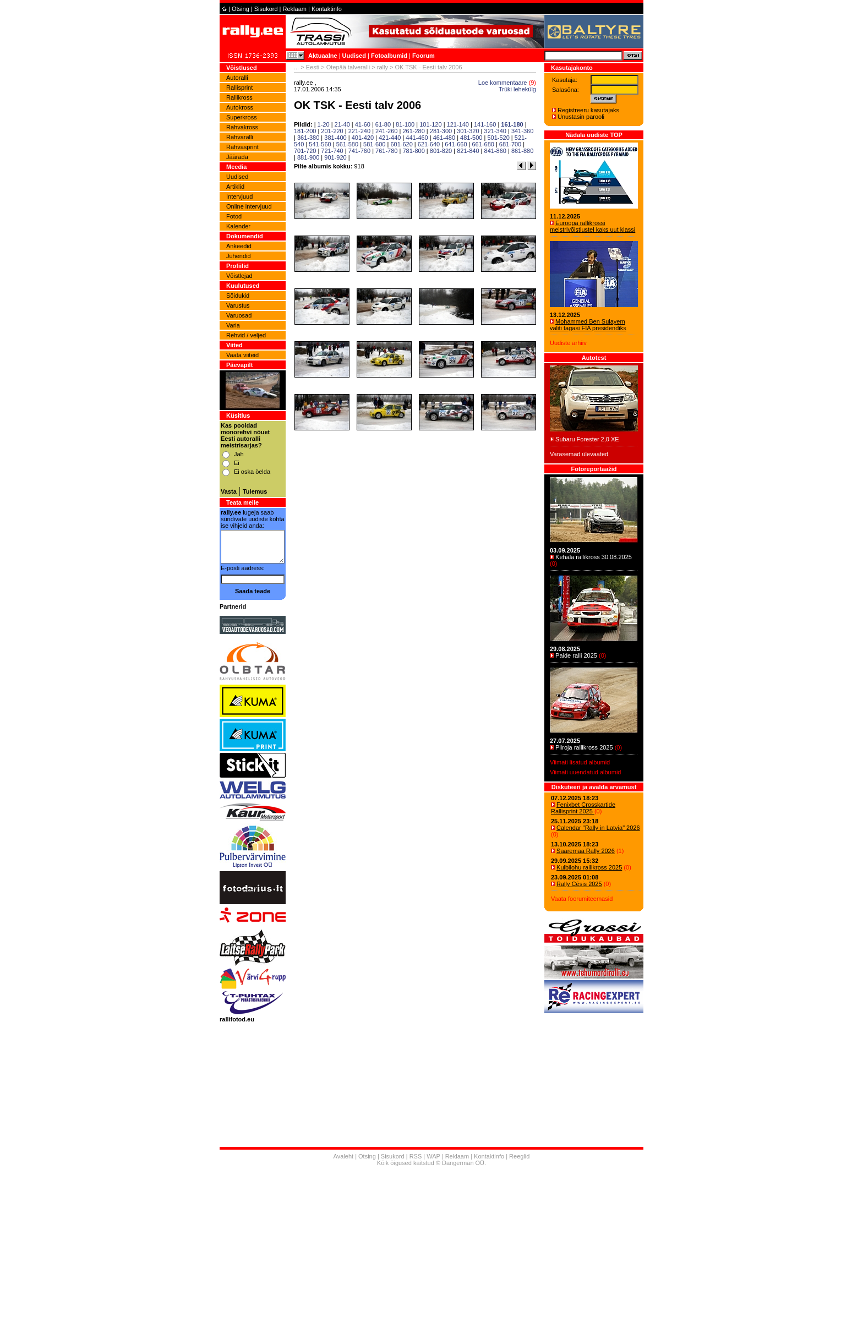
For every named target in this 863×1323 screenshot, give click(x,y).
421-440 (390, 137)
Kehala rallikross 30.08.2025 (593, 557)
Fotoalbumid (389, 55)
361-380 (308, 137)
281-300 (441, 131)
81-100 (405, 124)
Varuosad (239, 315)
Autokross (239, 107)
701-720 (305, 150)
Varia (233, 325)
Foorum (423, 55)
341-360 (522, 131)
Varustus (238, 305)
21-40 (342, 124)
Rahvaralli (239, 137)
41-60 (362, 124)
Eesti (312, 67)
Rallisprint (239, 87)
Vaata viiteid (242, 355)
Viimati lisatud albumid (580, 762)
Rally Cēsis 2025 (579, 884)
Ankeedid (239, 246)
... (296, 67)
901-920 (335, 157)
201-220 (332, 131)
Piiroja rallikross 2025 (584, 747)
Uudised (354, 55)
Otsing (240, 9)
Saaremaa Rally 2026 (585, 851)
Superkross (241, 117)
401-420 (363, 137)
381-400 (335, 137)
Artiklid (235, 186)
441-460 (417, 137)
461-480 (444, 137)
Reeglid (519, 1156)
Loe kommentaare (502, 82)
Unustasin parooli (581, 116)
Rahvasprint (242, 147)
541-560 (320, 144)
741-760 (359, 150)
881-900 (308, 157)
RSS (415, 1156)
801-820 (441, 150)
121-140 (458, 124)
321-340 (495, 131)
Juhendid (238, 256)
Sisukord (266, 9)
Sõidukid (237, 295)
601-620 (401, 144)
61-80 (383, 124)
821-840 (468, 150)
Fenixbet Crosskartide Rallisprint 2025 (583, 807)
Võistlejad (239, 275)
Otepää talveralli (348, 67)
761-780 (386, 150)
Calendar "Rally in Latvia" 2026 (598, 827)
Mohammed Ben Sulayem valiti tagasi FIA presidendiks (588, 324)
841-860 (495, 150)
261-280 (413, 131)
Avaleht (344, 1156)
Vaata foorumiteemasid (582, 898)
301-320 (468, 131)
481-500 (471, 137)
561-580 (347, 144)
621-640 (429, 144)
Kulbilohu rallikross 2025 (589, 867)
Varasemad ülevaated (579, 454)
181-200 (305, 131)
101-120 (430, 124)
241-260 (386, 131)
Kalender (238, 226)
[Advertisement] (431, 1246)
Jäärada (237, 157)
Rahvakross (242, 127)
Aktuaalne (322, 55)
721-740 (332, 150)
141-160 (485, 124)
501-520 (498, 137)
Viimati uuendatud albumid (585, 772)
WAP (433, 1156)
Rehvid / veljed (246, 335)
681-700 (510, 144)
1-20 (324, 124)
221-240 (359, 131)
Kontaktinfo (327, 9)
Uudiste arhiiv (568, 343)
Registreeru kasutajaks (588, 110)
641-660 (456, 144)
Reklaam (295, 9)
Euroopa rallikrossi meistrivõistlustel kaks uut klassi (592, 226)
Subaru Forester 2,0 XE (587, 439)
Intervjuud (239, 196)
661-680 (483, 144)
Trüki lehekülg (517, 89)
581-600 (374, 144)
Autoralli (237, 77)
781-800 (413, 150)
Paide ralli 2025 (576, 655)
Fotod (234, 216)
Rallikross (239, 97)
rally (382, 67)
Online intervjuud (249, 206)
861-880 (522, 150)
